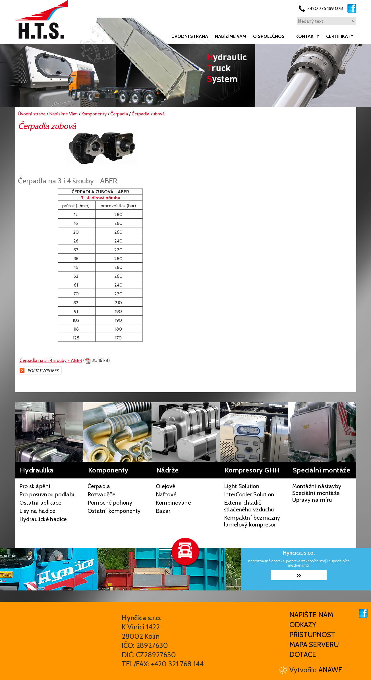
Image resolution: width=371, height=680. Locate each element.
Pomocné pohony (110, 502)
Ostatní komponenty (114, 510)
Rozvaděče (101, 494)
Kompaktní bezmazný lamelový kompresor (252, 521)
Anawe (330, 670)
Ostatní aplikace (40, 502)
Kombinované (173, 502)
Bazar (163, 510)
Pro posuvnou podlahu (47, 494)
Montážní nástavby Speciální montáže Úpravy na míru (316, 493)
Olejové (165, 486)
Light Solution (242, 486)
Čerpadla (99, 486)
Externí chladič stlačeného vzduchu (249, 506)
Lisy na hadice (37, 510)
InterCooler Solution (249, 494)
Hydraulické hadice (43, 519)
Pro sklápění (35, 486)
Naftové (166, 494)
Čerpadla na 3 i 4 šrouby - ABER (51, 360)
